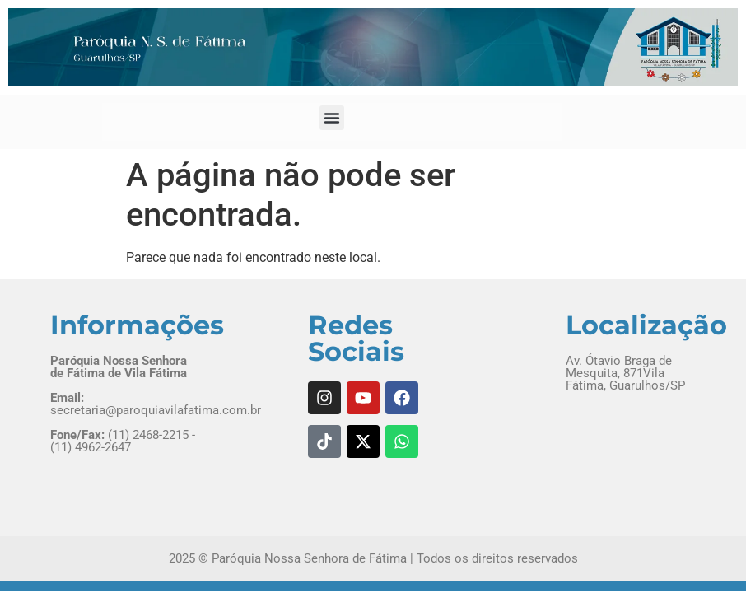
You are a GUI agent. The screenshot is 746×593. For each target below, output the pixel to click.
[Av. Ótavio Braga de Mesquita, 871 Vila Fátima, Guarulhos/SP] (631, 458)
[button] (331, 117)
